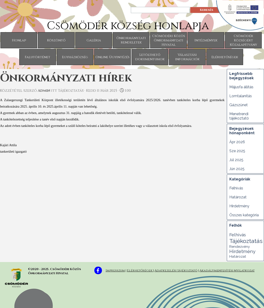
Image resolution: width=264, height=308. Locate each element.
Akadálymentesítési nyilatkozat (227, 270)
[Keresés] (160, 10)
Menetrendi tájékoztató (239, 116)
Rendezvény (239, 247)
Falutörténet (37, 57)
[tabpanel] (185, 270)
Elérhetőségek (224, 57)
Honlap (19, 40)
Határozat (238, 197)
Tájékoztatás (246, 240)
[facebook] (98, 270)
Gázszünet (238, 105)
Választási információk (187, 57)
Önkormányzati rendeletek (131, 40)
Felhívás (236, 188)
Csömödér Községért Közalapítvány (243, 40)
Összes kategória (244, 215)
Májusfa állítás (241, 87)
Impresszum (115, 270)
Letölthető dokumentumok (150, 57)
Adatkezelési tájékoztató (175, 270)
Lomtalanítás (240, 96)
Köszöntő (56, 40)
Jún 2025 (236, 169)
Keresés (206, 10)
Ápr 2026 (237, 142)
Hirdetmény (239, 206)
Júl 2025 (236, 160)
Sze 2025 (237, 151)
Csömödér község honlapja (128, 25)
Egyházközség (75, 57)
